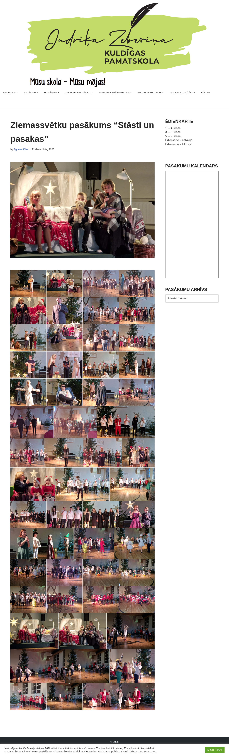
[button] (17, 92)
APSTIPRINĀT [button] (214, 749)
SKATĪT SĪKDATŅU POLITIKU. (139, 751)
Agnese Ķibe (21, 149)
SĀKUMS (206, 92)
